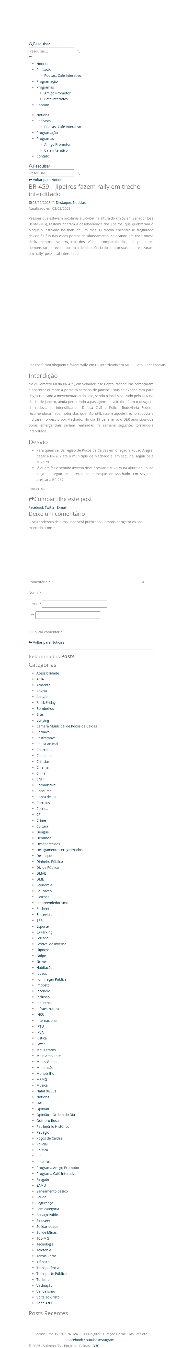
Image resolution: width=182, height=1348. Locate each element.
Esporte (42, 926)
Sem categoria (47, 1208)
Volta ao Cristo (48, 1297)
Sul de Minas (46, 1232)
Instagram (106, 1339)
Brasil (40, 714)
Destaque (63, 202)
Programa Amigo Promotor (58, 1167)
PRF (39, 1156)
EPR (39, 920)
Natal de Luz (46, 1091)
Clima (41, 773)
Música (42, 1085)
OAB (40, 1103)
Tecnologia (45, 1244)
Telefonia (43, 1250)
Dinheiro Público (49, 861)
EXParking (44, 932)
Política (42, 1150)
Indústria (43, 1002)
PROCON (43, 1161)
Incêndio (43, 991)
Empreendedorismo (52, 902)
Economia (44, 885)
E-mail (62, 507)
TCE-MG (42, 1238)
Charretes (44, 749)
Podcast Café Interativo (62, 75)
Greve (41, 961)
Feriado (42, 938)
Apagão (42, 696)
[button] (39, 44)
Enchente (43, 908)
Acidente (43, 685)
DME (40, 879)
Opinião (42, 1108)
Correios (43, 802)
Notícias (42, 63)
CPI (39, 814)
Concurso (44, 791)
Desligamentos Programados (59, 849)
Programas (45, 87)
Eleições (42, 896)
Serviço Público (48, 1214)
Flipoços (42, 949)
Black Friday (46, 702)
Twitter (50, 507)
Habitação (44, 967)
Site (31, 615)
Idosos (41, 973)
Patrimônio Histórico (52, 1126)
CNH (40, 779)
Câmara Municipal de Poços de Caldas (66, 726)
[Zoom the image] (91, 29)
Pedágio (42, 1132)
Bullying (42, 720)
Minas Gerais (46, 1061)
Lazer (40, 1044)
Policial (41, 1144)
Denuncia (44, 838)
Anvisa (41, 690)
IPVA (40, 1032)
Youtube (90, 1339)
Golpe (41, 955)
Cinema (42, 767)
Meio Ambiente (48, 1055)
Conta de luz (46, 796)
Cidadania (44, 755)
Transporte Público (51, 1273)
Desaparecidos (48, 844)
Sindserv (43, 1220)
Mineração (44, 1067)
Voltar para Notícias (46, 179)
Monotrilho (45, 1073)
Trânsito (42, 1261)
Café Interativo (56, 99)
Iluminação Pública (51, 979)
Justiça (41, 1038)
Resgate (42, 1179)
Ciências (43, 761)
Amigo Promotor (57, 93)
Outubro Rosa (47, 1120)
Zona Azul (44, 1303)
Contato (42, 105)
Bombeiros (45, 708)
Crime (41, 820)
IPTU (40, 1026)
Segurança (44, 1203)
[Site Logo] (77, 13)
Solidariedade (47, 1226)
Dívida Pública (47, 867)
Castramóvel (46, 738)
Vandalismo (45, 1291)
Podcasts (43, 69)
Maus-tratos (46, 1050)
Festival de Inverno (51, 944)
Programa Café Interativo (56, 1173)
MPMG (41, 1079)
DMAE (41, 873)
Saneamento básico (52, 1191)
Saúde (41, 1197)
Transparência (47, 1267)
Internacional (46, 1020)
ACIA (40, 679)
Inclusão (43, 997)
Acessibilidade (47, 673)
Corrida (42, 808)
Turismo (43, 1279)
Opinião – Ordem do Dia (55, 1114)
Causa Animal (47, 743)
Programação (47, 81)
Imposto (43, 985)
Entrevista (44, 914)
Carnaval (43, 732)
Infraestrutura (47, 1008)
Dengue (42, 832)
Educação (44, 891)
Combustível (46, 785)
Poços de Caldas (49, 1138)
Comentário (39, 582)
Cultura (42, 826)
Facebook (36, 507)
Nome (35, 592)
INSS (40, 1014)
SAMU (41, 1185)
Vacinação (44, 1285)
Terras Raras (46, 1256)
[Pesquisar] (78, 52)
